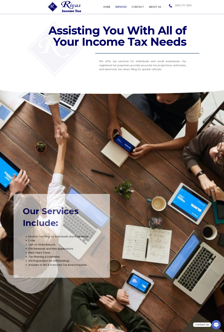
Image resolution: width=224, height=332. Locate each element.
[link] (106, 7)
